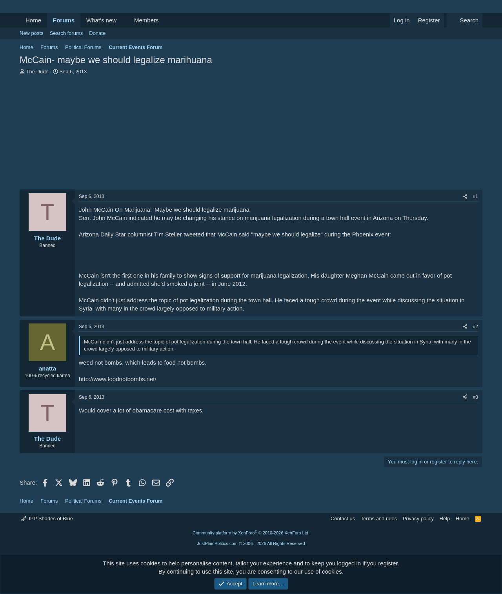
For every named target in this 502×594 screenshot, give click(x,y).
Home (33, 20)
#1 (475, 196)
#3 (475, 397)
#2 (475, 326)
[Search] (464, 20)
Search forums (66, 33)
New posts (32, 33)
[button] (122, 20)
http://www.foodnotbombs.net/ (117, 379)
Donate (97, 33)
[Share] (465, 196)
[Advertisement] (251, 134)
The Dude (37, 71)
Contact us (343, 518)
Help (445, 518)
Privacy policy (418, 518)
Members (146, 20)
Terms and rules (379, 518)
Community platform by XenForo (251, 532)
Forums (64, 20)
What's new (101, 20)
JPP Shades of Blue (47, 518)
